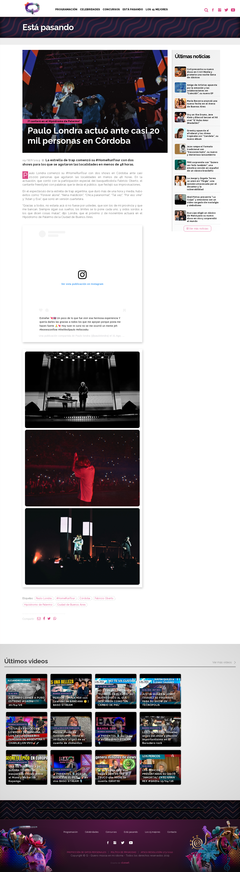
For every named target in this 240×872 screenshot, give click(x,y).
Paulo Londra (44, 598)
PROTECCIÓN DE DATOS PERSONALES (82, 852)
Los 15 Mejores (158, 9)
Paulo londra (82, 335)
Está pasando (133, 9)
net (125, 862)
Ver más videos (224, 662)
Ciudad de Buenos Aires (71, 604)
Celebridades (90, 9)
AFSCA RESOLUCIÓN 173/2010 (162, 852)
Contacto (177, 832)
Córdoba (85, 598)
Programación (66, 9)
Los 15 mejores (156, 832)
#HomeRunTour (65, 598)
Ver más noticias (197, 228)
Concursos (112, 9)
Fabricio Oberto (104, 598)
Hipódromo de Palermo (38, 604)
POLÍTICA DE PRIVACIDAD (125, 852)
